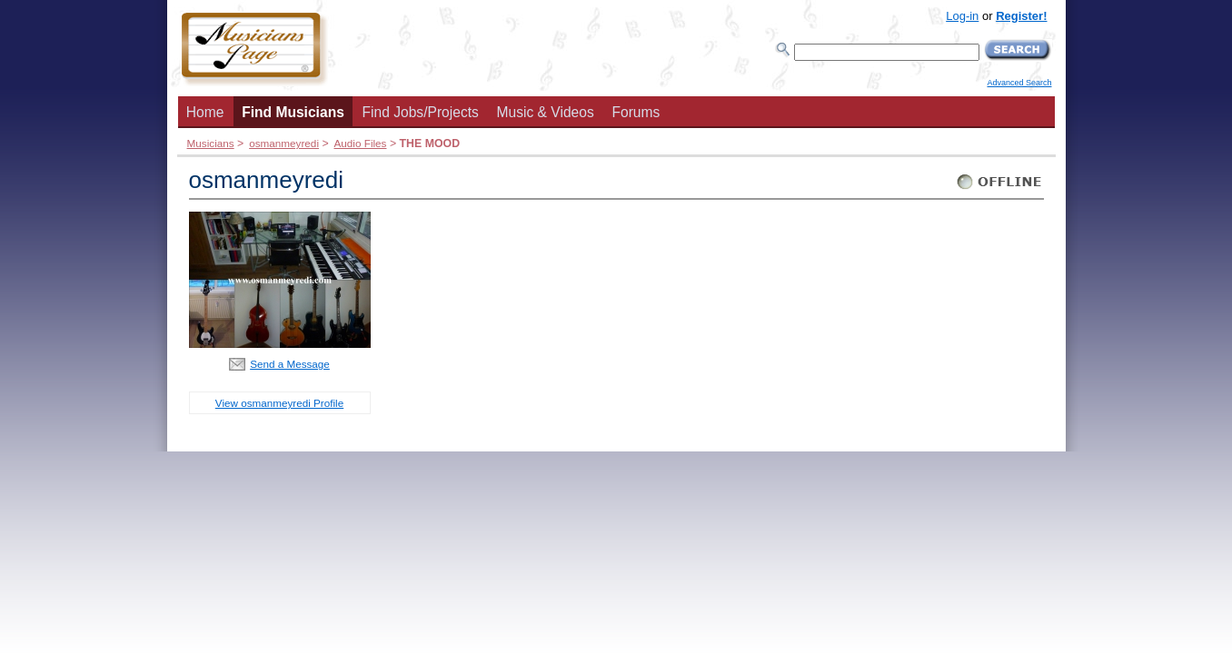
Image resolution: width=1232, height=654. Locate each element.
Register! (1021, 16)
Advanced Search (1019, 82)
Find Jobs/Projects (421, 112)
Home (205, 112)
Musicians (210, 143)
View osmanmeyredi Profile (279, 403)
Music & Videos (545, 112)
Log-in (962, 16)
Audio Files (360, 143)
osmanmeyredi (284, 143)
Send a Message (290, 364)
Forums (635, 112)
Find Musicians (293, 112)
